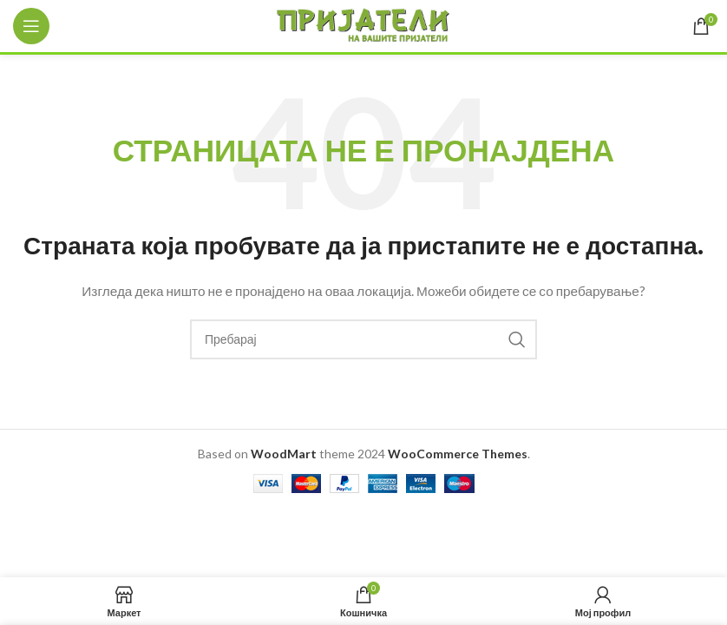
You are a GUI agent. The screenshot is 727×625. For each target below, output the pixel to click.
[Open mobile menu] (31, 26)
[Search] (363, 339)
